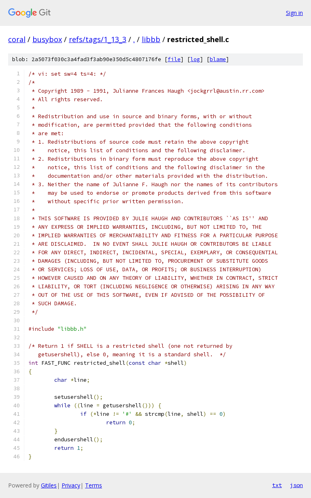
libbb (151, 39)
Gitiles (49, 485)
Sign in (294, 13)
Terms (93, 485)
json (296, 485)
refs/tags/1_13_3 (97, 39)
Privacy (71, 485)
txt (277, 485)
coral (17, 39)
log (195, 59)
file (174, 59)
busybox (47, 39)
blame (218, 59)
